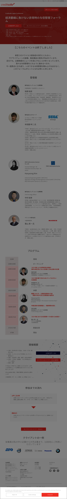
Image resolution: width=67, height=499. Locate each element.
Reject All (14, 494)
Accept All (50, 494)
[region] (33, 493)
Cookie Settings (32, 494)
